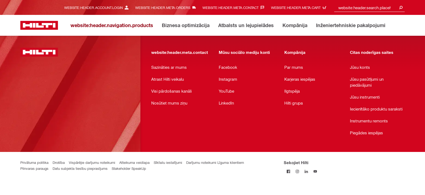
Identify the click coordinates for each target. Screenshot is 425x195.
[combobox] (369, 7)
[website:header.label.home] (39, 25)
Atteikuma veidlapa (134, 162)
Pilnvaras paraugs (34, 168)
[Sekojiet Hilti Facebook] (288, 171)
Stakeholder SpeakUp (129, 168)
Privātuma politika (34, 162)
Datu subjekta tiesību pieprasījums (80, 168)
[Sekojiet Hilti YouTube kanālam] (315, 171)
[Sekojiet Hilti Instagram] (297, 171)
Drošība (59, 162)
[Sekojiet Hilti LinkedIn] (306, 171)
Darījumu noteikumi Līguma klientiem (215, 162)
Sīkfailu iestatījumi (168, 162)
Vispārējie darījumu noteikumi (92, 162)
